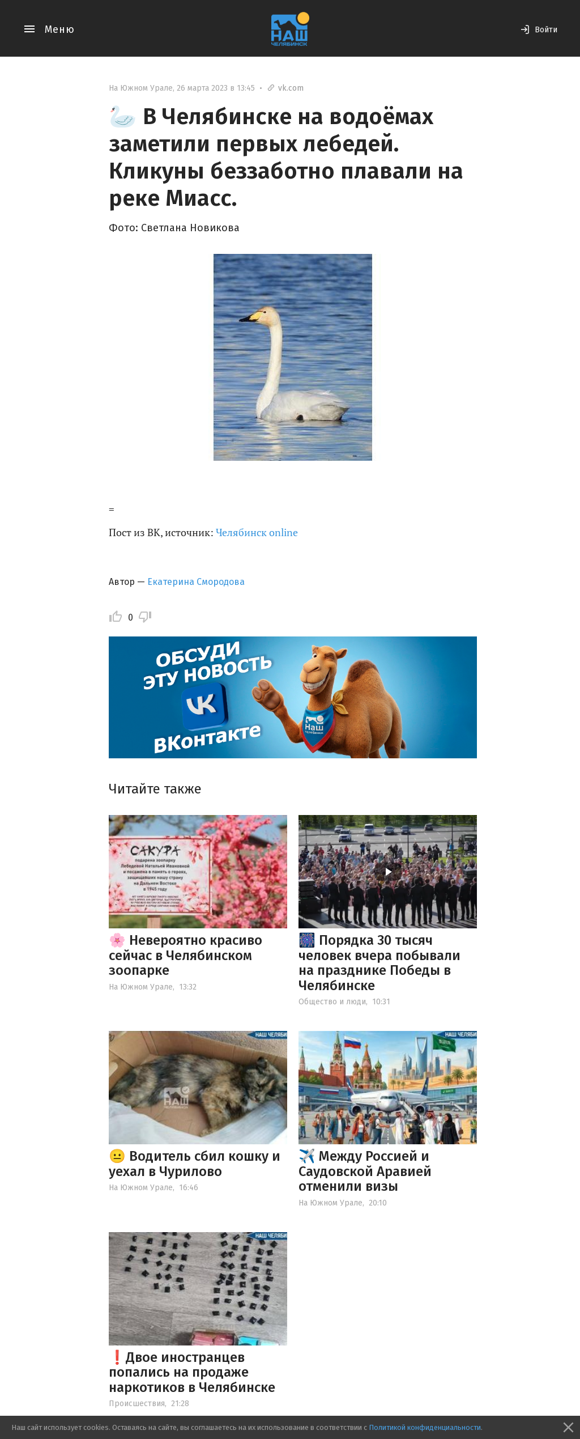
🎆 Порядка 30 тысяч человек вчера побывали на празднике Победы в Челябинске (379, 962)
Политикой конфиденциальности (425, 1427)
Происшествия (137, 1403)
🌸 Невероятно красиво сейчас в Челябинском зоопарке (185, 955)
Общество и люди (332, 1002)
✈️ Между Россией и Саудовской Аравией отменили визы (365, 1171)
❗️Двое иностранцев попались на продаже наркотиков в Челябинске (192, 1372)
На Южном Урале (141, 88)
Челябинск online (257, 532)
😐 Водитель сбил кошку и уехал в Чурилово (194, 1163)
